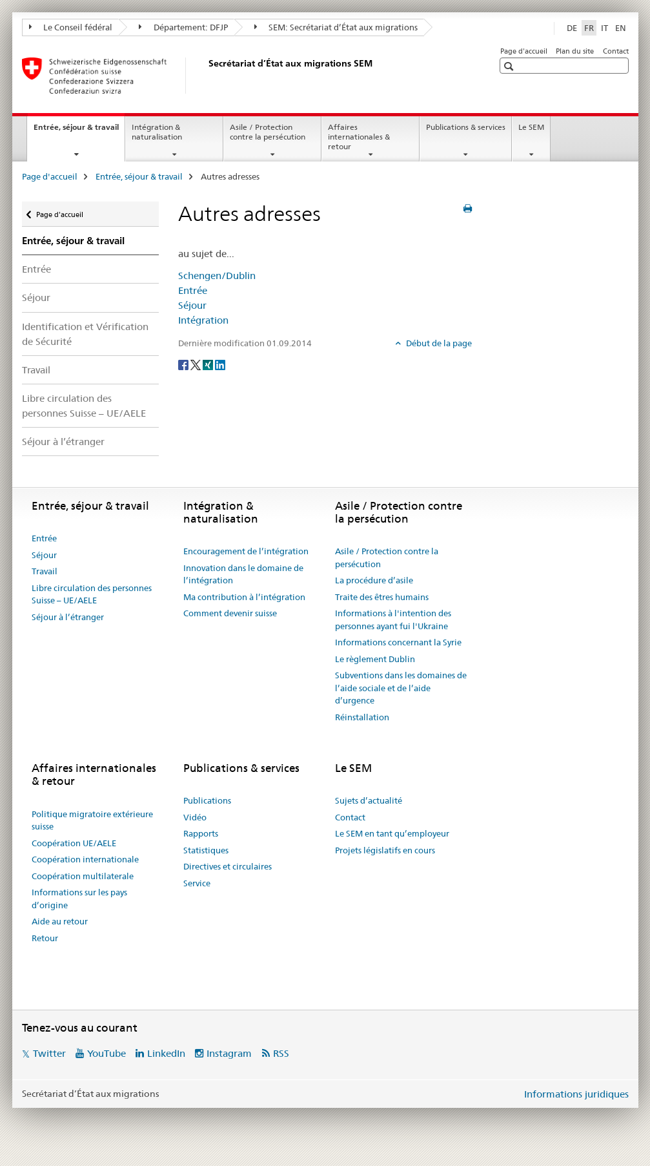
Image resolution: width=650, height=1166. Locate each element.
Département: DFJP (183, 27)
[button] (510, 66)
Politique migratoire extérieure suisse (92, 820)
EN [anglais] (620, 28)
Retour (45, 938)
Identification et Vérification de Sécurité (85, 334)
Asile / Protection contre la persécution (267, 131)
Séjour (36, 297)
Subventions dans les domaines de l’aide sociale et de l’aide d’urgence (401, 687)
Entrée (36, 269)
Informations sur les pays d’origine (79, 898)
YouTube (106, 1053)
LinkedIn (166, 1053)
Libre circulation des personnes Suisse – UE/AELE (84, 405)
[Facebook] (184, 364)
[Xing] (209, 364)
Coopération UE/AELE (74, 843)
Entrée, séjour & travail (79, 131)
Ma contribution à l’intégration (244, 597)
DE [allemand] (572, 28)
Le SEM (531, 127)
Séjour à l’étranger (63, 441)
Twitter (49, 1053)
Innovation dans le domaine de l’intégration (243, 574)
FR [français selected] (589, 28)
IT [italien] (604, 28)
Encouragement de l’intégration (246, 551)
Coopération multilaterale (83, 876)
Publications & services (465, 127)
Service (196, 883)
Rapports (200, 833)
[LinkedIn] (220, 364)
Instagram (229, 1053)
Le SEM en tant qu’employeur (392, 833)
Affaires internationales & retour (359, 136)
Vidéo (195, 817)
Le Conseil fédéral (71, 27)
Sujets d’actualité (368, 800)
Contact (616, 51)
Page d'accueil (523, 51)
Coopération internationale (85, 859)
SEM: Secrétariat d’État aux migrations (336, 27)
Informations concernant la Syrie (398, 642)
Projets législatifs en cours (385, 850)
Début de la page (438, 343)
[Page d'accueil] (206, 75)
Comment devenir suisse (230, 613)
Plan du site (575, 51)
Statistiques (206, 850)
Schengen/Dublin (217, 275)
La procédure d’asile (374, 580)
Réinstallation (362, 717)
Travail (36, 370)
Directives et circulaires (227, 866)
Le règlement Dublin (375, 659)
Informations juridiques (576, 1094)
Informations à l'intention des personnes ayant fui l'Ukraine (393, 619)
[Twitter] (196, 364)
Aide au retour (60, 921)
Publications (207, 800)
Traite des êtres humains (382, 597)
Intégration (203, 320)
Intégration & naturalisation (157, 131)
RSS (281, 1053)
